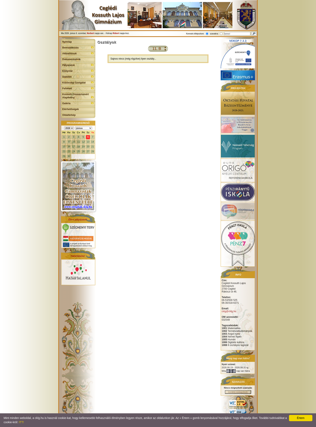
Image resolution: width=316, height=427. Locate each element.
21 (92, 146)
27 (88, 151)
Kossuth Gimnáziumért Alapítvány (78, 96)
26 (83, 151)
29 (64, 156)
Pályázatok (78, 65)
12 (83, 141)
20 (88, 146)
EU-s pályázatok (77, 219)
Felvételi (78, 88)
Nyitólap (67, 41)
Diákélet (78, 76)
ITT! (21, 422)
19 (83, 146)
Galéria (78, 103)
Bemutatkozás (78, 47)
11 (78, 141)
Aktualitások (78, 53)
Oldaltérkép (69, 115)
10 (73, 141)
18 (78, 146)
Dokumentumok (71, 59)
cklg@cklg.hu (229, 311)
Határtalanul (78, 256)
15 (64, 146)
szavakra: (214, 34)
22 (64, 151)
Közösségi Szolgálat (78, 82)
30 (69, 156)
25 (78, 151)
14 (92, 141)
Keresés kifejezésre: (195, 34)
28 (92, 151)
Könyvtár (78, 70)
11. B (156, 49)
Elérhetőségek (70, 109)
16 (69, 146)
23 (69, 151)
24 (73, 151)
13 (88, 141)
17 (73, 146)
